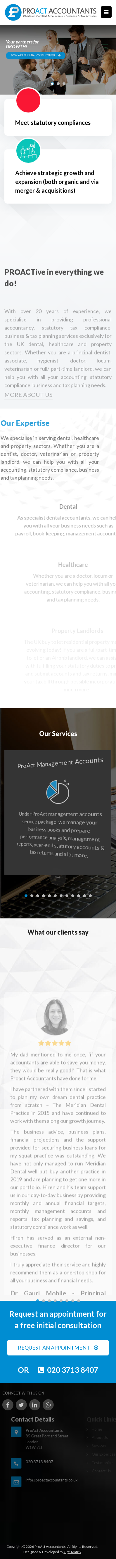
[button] (52, 84)
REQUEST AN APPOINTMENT (58, 1347)
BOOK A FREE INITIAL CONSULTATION (35, 55)
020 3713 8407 (72, 1370)
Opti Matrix (72, 1552)
